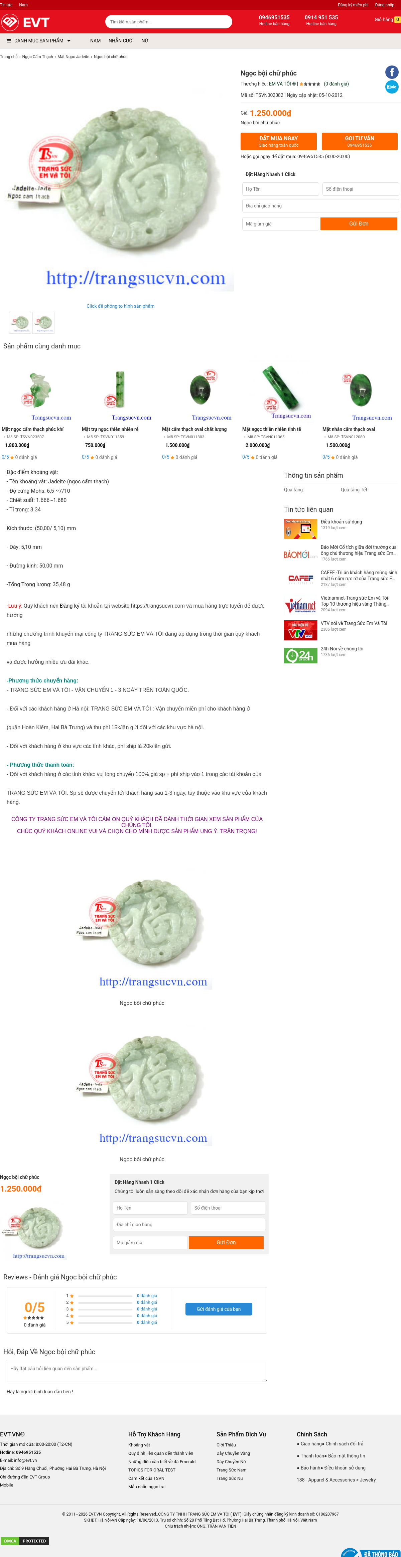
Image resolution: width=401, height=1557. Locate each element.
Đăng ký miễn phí (353, 5)
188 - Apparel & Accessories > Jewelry (336, 1480)
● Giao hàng (309, 1443)
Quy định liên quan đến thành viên (160, 1453)
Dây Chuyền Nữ (231, 1461)
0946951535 (310, 156)
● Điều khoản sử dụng (343, 1467)
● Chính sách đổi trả (342, 1443)
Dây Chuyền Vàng (233, 1453)
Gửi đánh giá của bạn (219, 1309)
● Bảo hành (308, 1467)
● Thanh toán (310, 1455)
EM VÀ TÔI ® (282, 84)
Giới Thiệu (226, 1444)
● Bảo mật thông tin (344, 1455)
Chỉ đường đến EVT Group (25, 1477)
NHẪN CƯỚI (121, 40)
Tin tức (6, 5)
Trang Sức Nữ (230, 1478)
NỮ (144, 40)
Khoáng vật (139, 1444)
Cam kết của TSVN (146, 1478)
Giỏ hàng (383, 19)
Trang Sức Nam (232, 1469)
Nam (23, 5)
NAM (95, 40)
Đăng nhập (384, 5)
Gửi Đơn (358, 223)
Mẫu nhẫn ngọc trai (146, 1486)
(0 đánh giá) (336, 84)
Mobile (6, 1485)
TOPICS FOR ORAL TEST (151, 1469)
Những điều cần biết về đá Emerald (161, 1461)
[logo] (41, 22)
